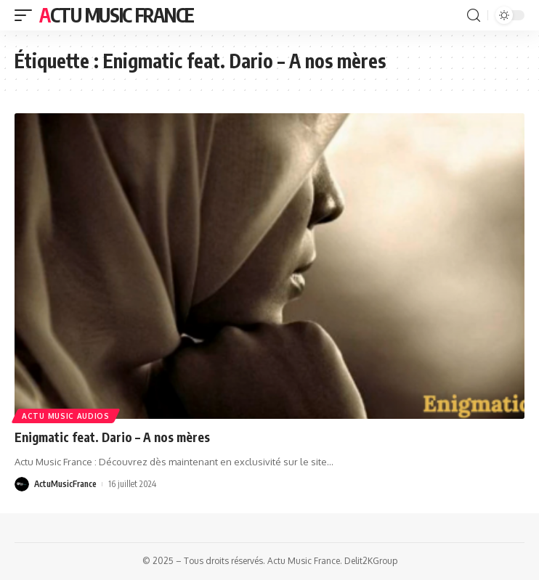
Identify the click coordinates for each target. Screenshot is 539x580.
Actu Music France (116, 15)
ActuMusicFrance (65, 483)
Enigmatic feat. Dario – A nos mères (112, 437)
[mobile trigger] (27, 15)
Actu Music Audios (66, 416)
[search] (473, 15)
